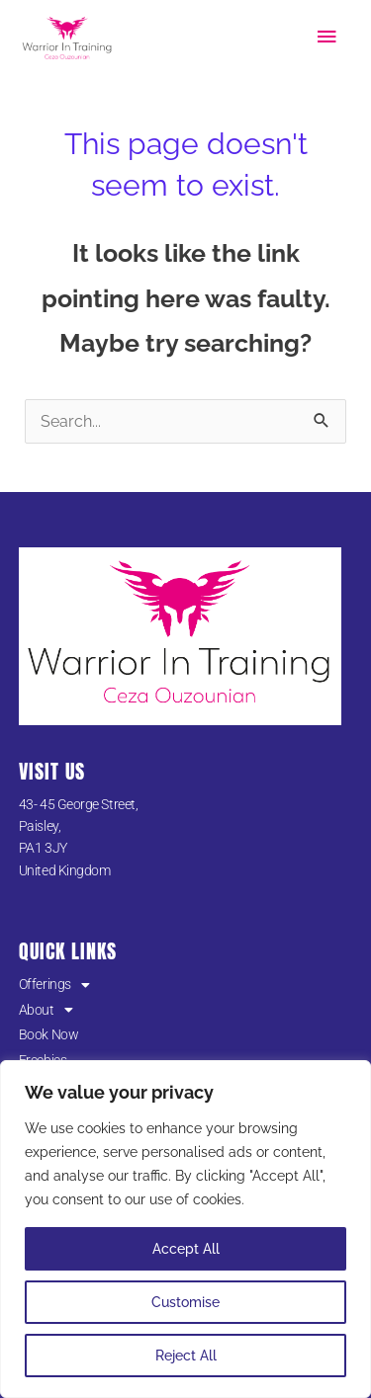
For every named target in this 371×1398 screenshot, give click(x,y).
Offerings (54, 984)
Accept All (186, 1249)
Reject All (186, 1355)
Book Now (48, 1034)
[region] (185, 1229)
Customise (185, 1302)
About (45, 1010)
